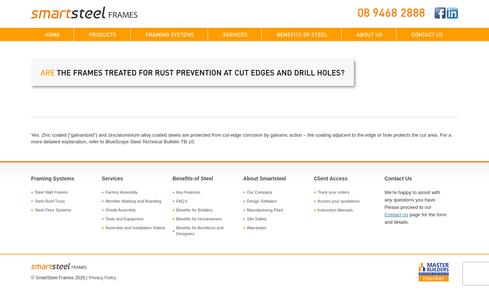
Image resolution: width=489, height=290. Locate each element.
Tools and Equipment (124, 219)
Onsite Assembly (120, 210)
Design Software (262, 201)
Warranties (257, 228)
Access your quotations (339, 201)
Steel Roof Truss (50, 201)
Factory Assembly (121, 192)
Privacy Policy (102, 277)
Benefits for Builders (194, 210)
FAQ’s (181, 201)
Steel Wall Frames (51, 192)
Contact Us (396, 214)
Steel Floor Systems (53, 210)
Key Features (188, 192)
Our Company (259, 192)
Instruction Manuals (335, 210)
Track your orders (333, 192)
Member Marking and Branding (133, 201)
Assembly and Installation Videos (135, 228)
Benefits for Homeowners (199, 219)
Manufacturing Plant (265, 210)
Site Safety (257, 219)
